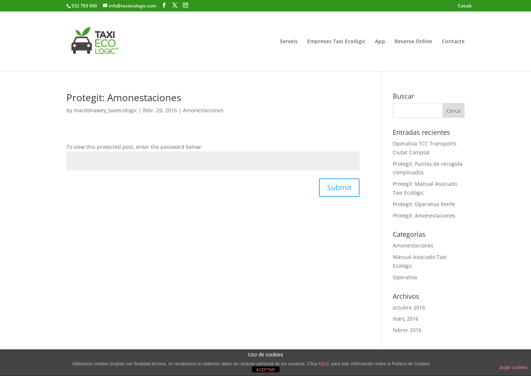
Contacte (453, 42)
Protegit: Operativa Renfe (424, 204)
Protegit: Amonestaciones (123, 97)
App (380, 42)
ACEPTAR (265, 370)
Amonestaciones (203, 110)
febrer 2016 (407, 330)
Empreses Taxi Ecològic (336, 42)
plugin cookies (513, 367)
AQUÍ (323, 363)
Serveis (289, 42)
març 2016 (406, 318)
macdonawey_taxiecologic (105, 110)
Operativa (405, 277)
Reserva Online (413, 42)
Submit (339, 187)
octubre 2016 (409, 307)
